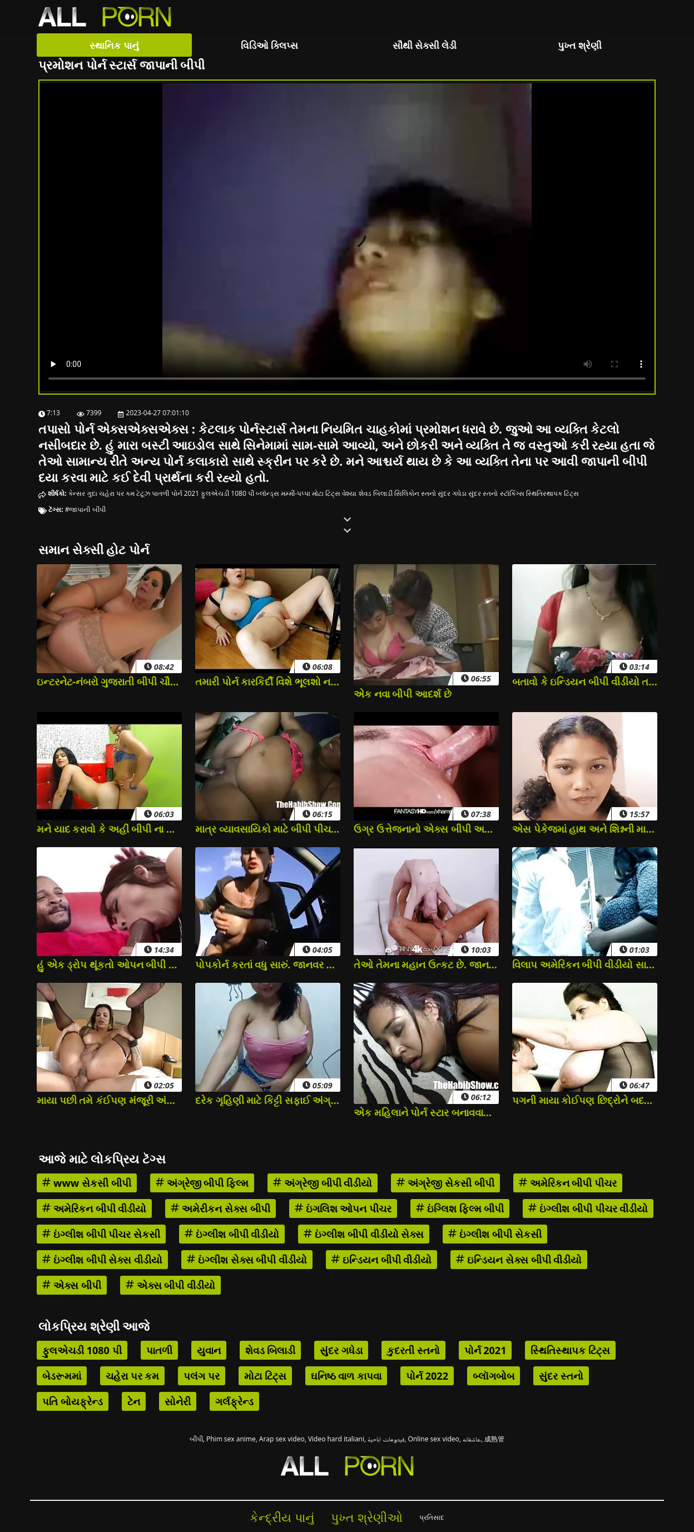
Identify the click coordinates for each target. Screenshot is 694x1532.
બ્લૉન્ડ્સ (267, 493)
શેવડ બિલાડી (376, 493)
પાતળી (160, 493)
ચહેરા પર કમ (117, 493)
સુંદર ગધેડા (452, 493)
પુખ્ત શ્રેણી (579, 45)
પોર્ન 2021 (185, 493)
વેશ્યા (349, 493)
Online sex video (433, 1439)
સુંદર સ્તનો (483, 493)
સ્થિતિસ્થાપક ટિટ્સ (552, 493)
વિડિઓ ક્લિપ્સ (269, 45)
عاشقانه (472, 1439)
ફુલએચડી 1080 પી (227, 493)
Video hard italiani (336, 1439)
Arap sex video (282, 1439)
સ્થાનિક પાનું (114, 45)
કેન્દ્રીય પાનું (282, 1517)
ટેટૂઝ (143, 493)
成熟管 (494, 1439)
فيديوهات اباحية (386, 1439)
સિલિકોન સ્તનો (415, 493)
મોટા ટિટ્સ (326, 493)
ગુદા (92, 493)
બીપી (196, 1439)
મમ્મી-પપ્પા (295, 493)
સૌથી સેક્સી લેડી (425, 45)
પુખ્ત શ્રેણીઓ (367, 1517)
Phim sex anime (231, 1439)
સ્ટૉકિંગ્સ (512, 493)
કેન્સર (76, 493)
